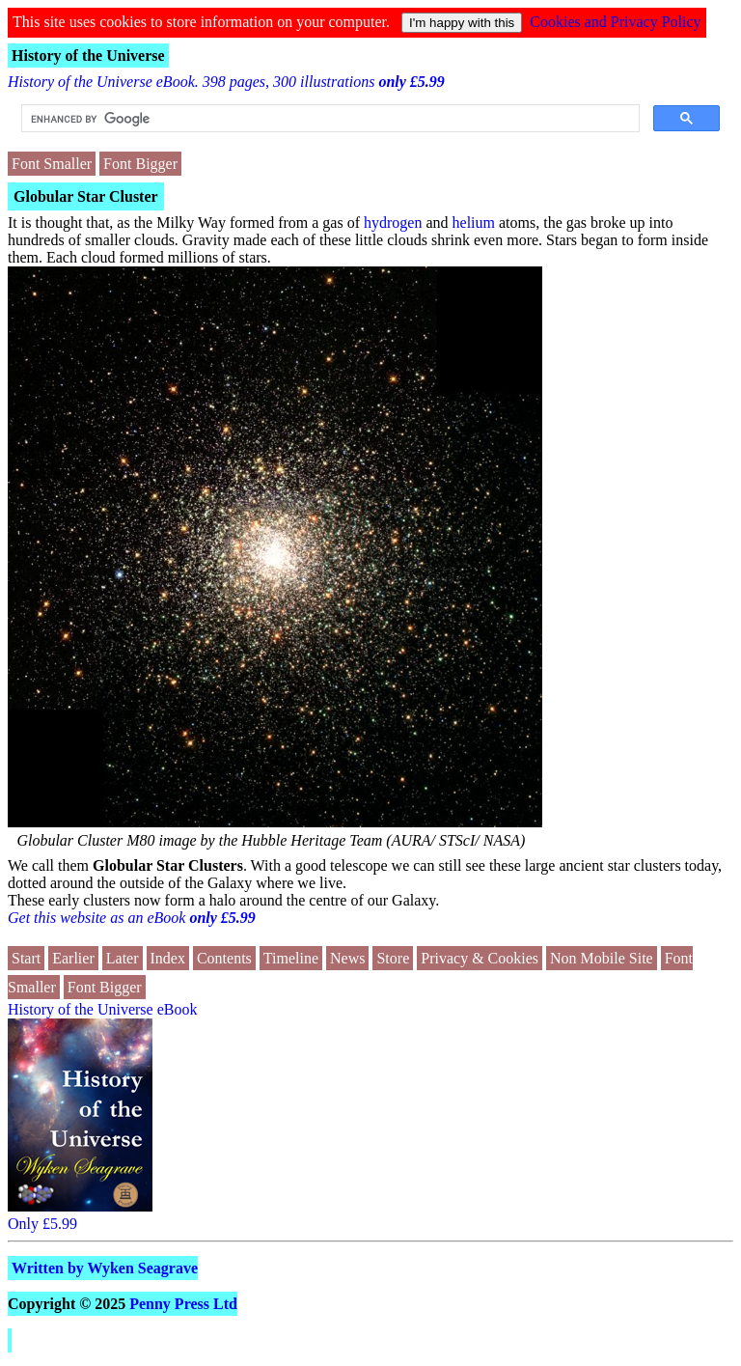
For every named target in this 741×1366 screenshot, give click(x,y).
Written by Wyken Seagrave (105, 1268)
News (347, 958)
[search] (328, 118)
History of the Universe (88, 55)
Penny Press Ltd (183, 1304)
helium (474, 222)
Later (122, 958)
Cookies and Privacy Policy (615, 22)
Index (168, 958)
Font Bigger (140, 163)
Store (392, 958)
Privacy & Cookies (479, 958)
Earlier (73, 958)
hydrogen (393, 222)
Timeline (290, 958)
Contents (224, 958)
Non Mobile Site (601, 958)
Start (26, 958)
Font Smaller (52, 163)
